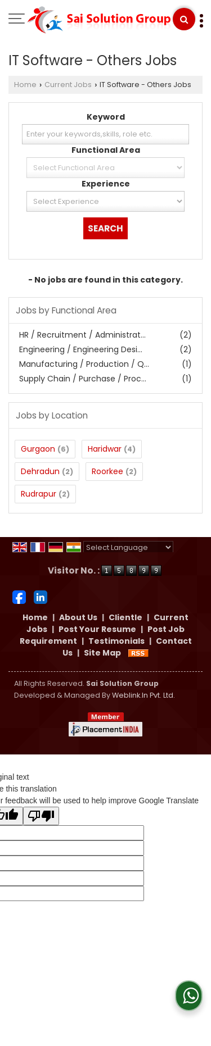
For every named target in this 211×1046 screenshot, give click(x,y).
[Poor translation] (41, 816)
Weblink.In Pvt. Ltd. (143, 695)
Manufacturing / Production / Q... (84, 364)
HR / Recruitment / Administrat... (82, 334)
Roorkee (107, 471)
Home (25, 84)
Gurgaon (38, 448)
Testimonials (116, 641)
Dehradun (40, 471)
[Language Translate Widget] (128, 547)
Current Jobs (68, 84)
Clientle (125, 617)
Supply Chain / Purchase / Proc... (82, 378)
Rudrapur (38, 493)
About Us (78, 617)
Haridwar (105, 448)
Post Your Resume (97, 629)
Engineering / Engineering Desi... (80, 349)
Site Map (102, 652)
